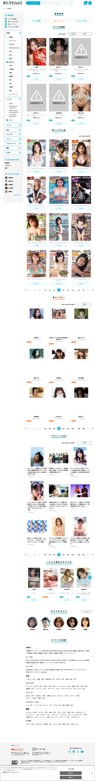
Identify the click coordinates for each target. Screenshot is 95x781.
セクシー (85, 696)
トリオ (38, 705)
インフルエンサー (79, 715)
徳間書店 (11, 76)
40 (45, 290)
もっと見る (86, 611)
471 (50, 555)
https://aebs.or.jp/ (24, 763)
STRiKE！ (11, 103)
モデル (61, 712)
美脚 (75, 686)
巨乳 (43, 686)
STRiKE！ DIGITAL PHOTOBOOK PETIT (13, 111)
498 (79, 429)
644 (79, 555)
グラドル (31, 712)
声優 (70, 712)
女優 (52, 712)
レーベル (8, 99)
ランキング (8, 165)
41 (50, 290)
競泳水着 (50, 679)
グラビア (11, 120)
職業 (7, 148)
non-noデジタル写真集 (81, 660)
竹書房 (10, 72)
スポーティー (53, 689)
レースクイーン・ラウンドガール (38, 715)
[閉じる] (92, 773)
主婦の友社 (11, 62)
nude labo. (44, 672)
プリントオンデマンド (79, 670)
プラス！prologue (44, 670)
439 (72, 429)
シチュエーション (11, 143)
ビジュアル (9, 134)
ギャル (81, 689)
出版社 (8, 33)
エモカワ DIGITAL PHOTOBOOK (13, 115)
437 (63, 429)
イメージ (8, 139)
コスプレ (31, 679)
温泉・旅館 (67, 705)
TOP (4, 8)
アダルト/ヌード (75, 717)
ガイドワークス (12, 40)
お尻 (52, 686)
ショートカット (64, 686)
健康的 (30, 689)
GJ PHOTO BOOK (55, 660)
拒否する (71, 773)
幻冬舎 (10, 55)
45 (68, 290)
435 (54, 429)
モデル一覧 (17, 195)
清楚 (30, 698)
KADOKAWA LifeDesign (14, 48)
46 (72, 290)
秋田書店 (11, 37)
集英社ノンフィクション (47, 662)
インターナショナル (68, 689)
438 (68, 429)
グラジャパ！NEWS (13, 27)
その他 (8, 152)
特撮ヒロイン (32, 717)
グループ (47, 705)
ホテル (57, 705)
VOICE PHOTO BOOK (66, 670)
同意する (71, 777)
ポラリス (37, 672)
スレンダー (32, 686)
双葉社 (10, 90)
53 (83, 290)
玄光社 (10, 51)
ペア (29, 705)
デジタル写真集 (12, 19)
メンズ (57, 724)
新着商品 (7, 163)
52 (79, 290)
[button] (90, 577)
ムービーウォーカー (13, 94)
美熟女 (51, 696)
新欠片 (10, 80)
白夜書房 (11, 87)
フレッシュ (41, 689)
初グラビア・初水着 (44, 724)
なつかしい (62, 696)
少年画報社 (11, 69)
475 (68, 555)
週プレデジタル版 (13, 21)
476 (72, 555)
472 (54, 555)
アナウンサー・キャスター (61, 715)
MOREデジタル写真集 (67, 660)
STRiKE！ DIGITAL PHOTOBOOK (13, 107)
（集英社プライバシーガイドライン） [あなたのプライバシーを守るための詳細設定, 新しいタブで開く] (11, 772)
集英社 (10, 58)
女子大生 (80, 712)
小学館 (10, 65)
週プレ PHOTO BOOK (32, 660)
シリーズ (8, 125)
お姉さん (41, 696)
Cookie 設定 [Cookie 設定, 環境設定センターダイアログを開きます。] (71, 769)
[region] (47, 773)
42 (54, 290)
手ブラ (30, 724)
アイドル (43, 712)
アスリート (64, 717)
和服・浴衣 (71, 679)
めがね (60, 679)
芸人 (54, 717)
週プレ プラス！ (12, 24)
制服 (41, 679)
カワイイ (74, 696)
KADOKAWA (11, 44)
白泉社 (10, 83)
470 (45, 555)
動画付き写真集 (54, 670)
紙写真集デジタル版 (32, 670)
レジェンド (45, 717)
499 (83, 429)
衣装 (7, 130)
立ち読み (36, 79)
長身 (83, 686)
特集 (6, 168)
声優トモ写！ (30, 672)
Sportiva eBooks (60, 662)
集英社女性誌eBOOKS (32, 662)
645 (83, 555)
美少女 (30, 696)
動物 (65, 724)
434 (50, 429)
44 (63, 290)
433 (45, 429)
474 (63, 555)
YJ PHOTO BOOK (44, 660)
